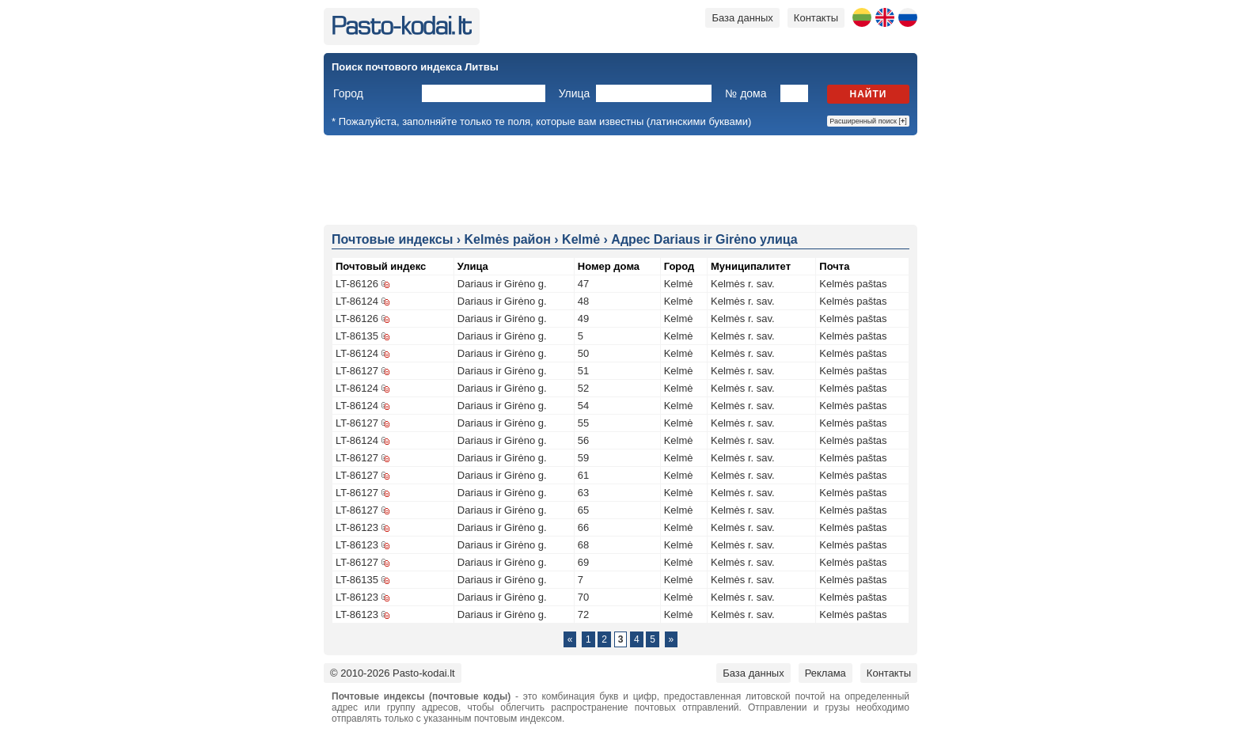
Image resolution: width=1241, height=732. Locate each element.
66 (583, 527)
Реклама (825, 673)
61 (583, 475)
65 (583, 510)
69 (583, 562)
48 (583, 301)
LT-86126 (357, 284)
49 (583, 318)
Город (348, 93)
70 (583, 597)
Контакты (816, 18)
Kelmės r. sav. (743, 284)
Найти (868, 94)
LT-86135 (357, 336)
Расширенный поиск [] (868, 121)
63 (583, 493)
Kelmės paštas (852, 284)
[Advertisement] (620, 178)
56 (583, 440)
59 (583, 458)
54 (583, 406)
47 (583, 284)
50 (583, 353)
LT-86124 (357, 301)
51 (583, 371)
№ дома (745, 93)
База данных (742, 18)
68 (583, 545)
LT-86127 (357, 371)
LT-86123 (357, 527)
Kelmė (678, 284)
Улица (574, 93)
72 (583, 614)
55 (583, 423)
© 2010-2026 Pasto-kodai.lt (392, 673)
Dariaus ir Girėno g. (502, 284)
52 (583, 388)
